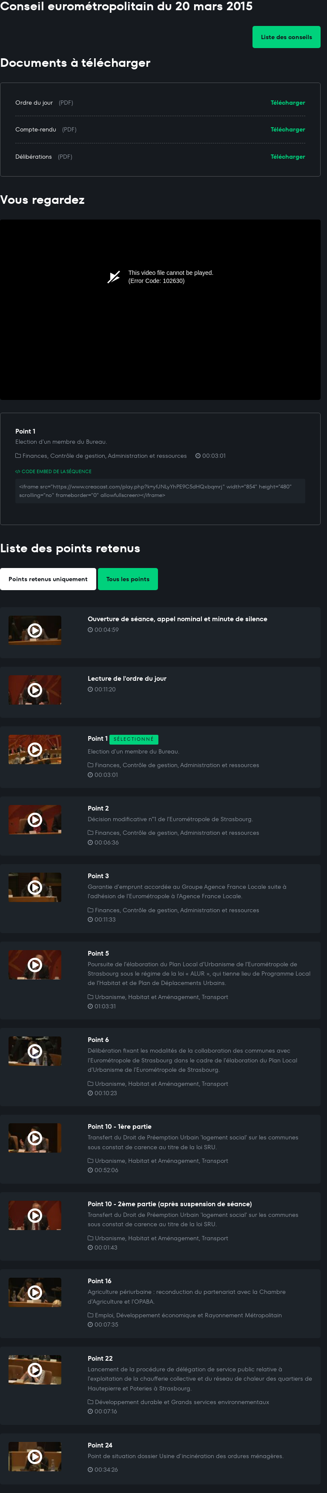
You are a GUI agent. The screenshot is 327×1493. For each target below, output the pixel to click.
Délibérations (33, 156)
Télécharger (288, 102)
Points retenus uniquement (48, 579)
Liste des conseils (286, 37)
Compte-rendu (35, 129)
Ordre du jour (34, 102)
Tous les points (127, 579)
